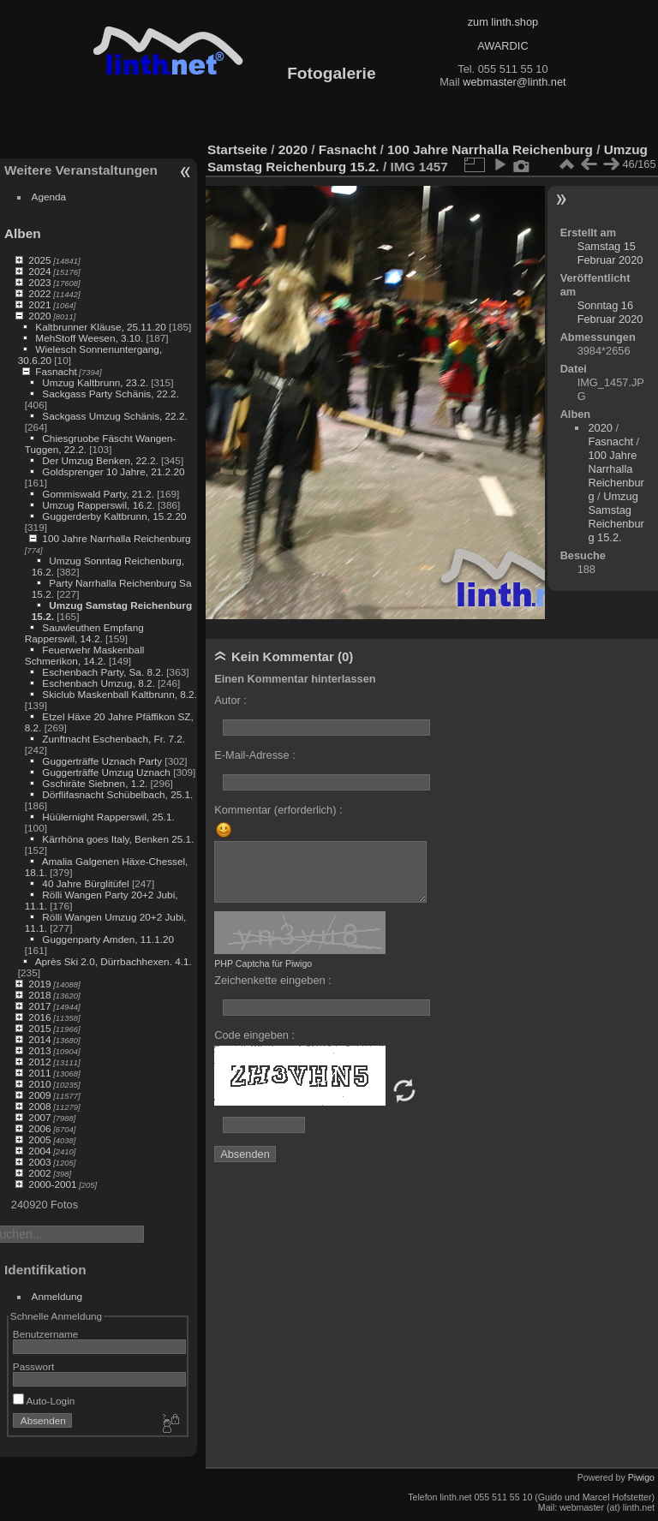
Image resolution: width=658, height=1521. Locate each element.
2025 (39, 259)
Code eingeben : (254, 1035)
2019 (39, 983)
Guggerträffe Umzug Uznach (106, 772)
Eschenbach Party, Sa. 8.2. (103, 671)
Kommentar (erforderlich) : (278, 809)
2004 (39, 1150)
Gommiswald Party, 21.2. (98, 493)
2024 (39, 271)
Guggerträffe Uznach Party (102, 760)
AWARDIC (502, 45)
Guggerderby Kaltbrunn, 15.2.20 (114, 516)
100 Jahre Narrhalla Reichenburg (116, 538)
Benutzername (46, 1333)
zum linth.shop (503, 21)
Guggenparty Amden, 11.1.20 (108, 939)
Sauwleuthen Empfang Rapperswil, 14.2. (84, 633)
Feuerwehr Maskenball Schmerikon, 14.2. (85, 655)
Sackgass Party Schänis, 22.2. (110, 393)
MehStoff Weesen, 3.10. (89, 337)
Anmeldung (57, 1296)
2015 (39, 1028)
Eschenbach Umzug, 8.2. (98, 683)
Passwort (33, 1366)
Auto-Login (44, 1400)
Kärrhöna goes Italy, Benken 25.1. (118, 838)
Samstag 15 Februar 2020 (610, 253)
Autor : (230, 700)
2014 (39, 1039)
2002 (39, 1172)
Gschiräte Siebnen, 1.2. (94, 783)
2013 (39, 1050)
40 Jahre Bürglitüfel (85, 883)
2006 (39, 1128)
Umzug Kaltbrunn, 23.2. (95, 382)
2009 (39, 1094)
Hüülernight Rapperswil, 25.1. (108, 816)
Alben (22, 233)
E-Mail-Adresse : (255, 755)
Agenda (49, 196)
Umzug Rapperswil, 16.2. (98, 504)
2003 (39, 1161)
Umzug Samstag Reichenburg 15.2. (615, 517)
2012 (39, 1061)
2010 (39, 1083)
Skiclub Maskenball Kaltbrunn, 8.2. (119, 694)
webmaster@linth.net (514, 81)
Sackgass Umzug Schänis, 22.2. (114, 415)
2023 (39, 282)
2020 (39, 315)
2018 (39, 994)
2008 (39, 1106)
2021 (39, 304)
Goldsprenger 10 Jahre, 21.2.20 (113, 471)
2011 (39, 1072)
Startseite (237, 149)
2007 (39, 1117)
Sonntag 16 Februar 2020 (610, 312)
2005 (39, 1139)
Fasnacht (55, 371)
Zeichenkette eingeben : (273, 980)
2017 (39, 1005)
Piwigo (641, 1477)
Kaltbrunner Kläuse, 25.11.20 (100, 326)
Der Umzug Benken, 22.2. (100, 460)
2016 (39, 1017)
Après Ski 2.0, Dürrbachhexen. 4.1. (113, 961)
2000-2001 (52, 1184)
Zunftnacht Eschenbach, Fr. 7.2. (113, 738)
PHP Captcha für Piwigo (263, 963)
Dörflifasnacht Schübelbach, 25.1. (117, 794)
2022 (39, 293)
